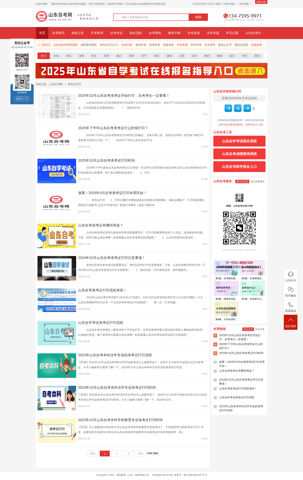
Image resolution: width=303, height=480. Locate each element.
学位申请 (196, 44)
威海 (169, 55)
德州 (207, 55)
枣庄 (94, 55)
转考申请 (154, 44)
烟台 (119, 55)
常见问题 (232, 33)
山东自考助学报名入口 (239, 167)
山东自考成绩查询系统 (239, 154)
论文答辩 (209, 44)
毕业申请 (182, 44)
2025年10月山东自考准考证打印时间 (106, 160)
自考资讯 (58, 33)
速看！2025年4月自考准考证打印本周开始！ (112, 193)
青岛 (68, 55)
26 (206, 147)
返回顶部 (290, 322)
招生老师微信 (257, 181)
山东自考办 (253, 33)
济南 (56, 55)
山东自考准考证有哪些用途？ (100, 225)
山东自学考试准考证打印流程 (100, 323)
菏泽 (244, 55)
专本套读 (193, 33)
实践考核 (168, 44)
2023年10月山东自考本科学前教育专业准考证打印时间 (120, 420)
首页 (42, 33)
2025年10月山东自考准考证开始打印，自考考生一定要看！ (124, 96)
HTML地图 (228, 4)
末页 (140, 453)
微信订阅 (261, 2)
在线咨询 (256, 44)
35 (206, 211)
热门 (43, 55)
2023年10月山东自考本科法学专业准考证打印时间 (117, 387)
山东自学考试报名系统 (239, 141)
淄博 (81, 55)
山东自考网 (41, 4)
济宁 (144, 55)
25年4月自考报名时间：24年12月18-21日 (241, 120)
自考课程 (155, 33)
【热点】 (46, 44)
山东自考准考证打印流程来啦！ (102, 290)
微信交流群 (241, 44)
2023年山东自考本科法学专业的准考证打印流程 (115, 355)
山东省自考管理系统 (65, 44)
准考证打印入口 (109, 44)
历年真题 (213, 33)
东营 (106, 55)
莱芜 (257, 55)
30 (206, 439)
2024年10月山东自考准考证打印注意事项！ (111, 258)
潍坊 (131, 55)
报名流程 (135, 33)
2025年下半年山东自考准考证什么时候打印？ (113, 128)
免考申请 (140, 44)
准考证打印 (74, 84)
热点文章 (248, 329)
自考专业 (116, 33)
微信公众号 (225, 44)
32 (206, 374)
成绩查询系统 (89, 44)
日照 (182, 55)
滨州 (194, 55)
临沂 (232, 55)
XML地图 (244, 4)
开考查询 (97, 33)
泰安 (156, 55)
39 (206, 341)
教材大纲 (174, 33)
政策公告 (77, 33)
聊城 (219, 55)
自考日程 (127, 44)
